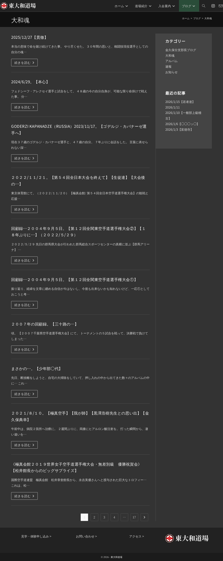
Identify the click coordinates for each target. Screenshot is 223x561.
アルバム (171, 60)
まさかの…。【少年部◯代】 (37, 368)
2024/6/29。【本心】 (30, 81)
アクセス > (136, 536)
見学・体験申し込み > (36, 536)
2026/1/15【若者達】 (180, 101)
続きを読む (26, 63)
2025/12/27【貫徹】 (29, 37)
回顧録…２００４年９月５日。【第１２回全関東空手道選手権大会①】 (74, 279)
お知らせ (171, 72)
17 (134, 517)
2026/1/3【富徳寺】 (179, 129)
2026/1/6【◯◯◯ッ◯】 (182, 123)
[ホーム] (186, 18)
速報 (168, 66)
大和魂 (208, 18)
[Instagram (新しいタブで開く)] (213, 6)
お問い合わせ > (86, 536)
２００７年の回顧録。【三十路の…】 (44, 324)
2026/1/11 (172, 107)
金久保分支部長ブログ (180, 49)
